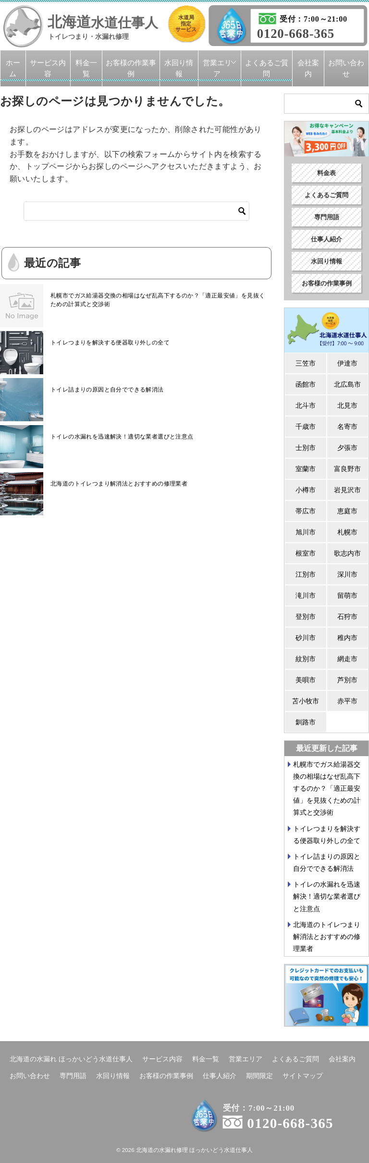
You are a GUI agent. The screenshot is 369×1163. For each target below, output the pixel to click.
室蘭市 (305, 469)
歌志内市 (347, 553)
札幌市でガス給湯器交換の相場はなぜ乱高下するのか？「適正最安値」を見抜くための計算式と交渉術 (157, 300)
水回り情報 (178, 68)
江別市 (305, 574)
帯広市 (305, 511)
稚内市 (347, 637)
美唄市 (305, 680)
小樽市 (305, 490)
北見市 (347, 405)
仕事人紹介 (326, 239)
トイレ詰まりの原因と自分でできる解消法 (107, 389)
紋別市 (305, 659)
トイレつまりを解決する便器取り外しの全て (110, 342)
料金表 (326, 173)
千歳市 (305, 426)
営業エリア (217, 68)
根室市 (305, 553)
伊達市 (347, 363)
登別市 (305, 616)
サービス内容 (48, 68)
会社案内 (308, 68)
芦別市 (347, 680)
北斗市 (305, 405)
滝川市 (305, 595)
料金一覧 (86, 68)
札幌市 (347, 532)
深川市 (347, 574)
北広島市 (347, 384)
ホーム (13, 68)
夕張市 (347, 447)
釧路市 (305, 722)
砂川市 (305, 637)
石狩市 (347, 616)
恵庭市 (347, 511)
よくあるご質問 (266, 68)
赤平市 (347, 701)
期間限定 (259, 1076)
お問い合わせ (346, 68)
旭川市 (305, 532)
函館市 (305, 384)
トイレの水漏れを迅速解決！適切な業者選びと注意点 (122, 436)
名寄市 (347, 426)
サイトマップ (303, 1076)
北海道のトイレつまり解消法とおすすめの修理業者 (118, 483)
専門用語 (326, 217)
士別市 (305, 447)
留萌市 (347, 595)
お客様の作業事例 (131, 68)
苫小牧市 (305, 701)
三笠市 (305, 363)
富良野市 (347, 469)
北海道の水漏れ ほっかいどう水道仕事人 (71, 1059)
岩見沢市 (347, 490)
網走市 (347, 659)
